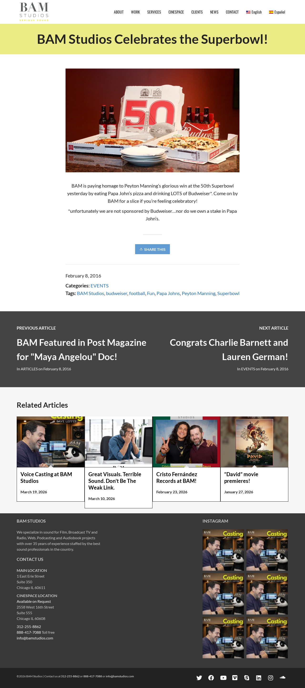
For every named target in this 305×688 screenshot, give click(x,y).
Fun (151, 293)
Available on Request (34, 601)
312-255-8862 (29, 626)
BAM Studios (90, 293)
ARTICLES (29, 368)
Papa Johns (168, 293)
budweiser (116, 293)
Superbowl (228, 293)
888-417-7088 (29, 632)
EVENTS (100, 285)
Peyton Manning (198, 293)
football (137, 293)
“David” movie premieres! (241, 477)
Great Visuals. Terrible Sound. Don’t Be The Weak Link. (114, 481)
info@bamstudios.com (35, 638)
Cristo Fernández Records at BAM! (176, 477)
